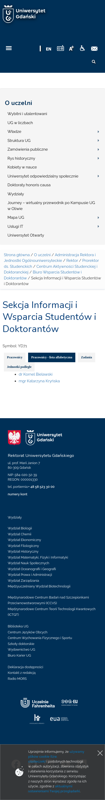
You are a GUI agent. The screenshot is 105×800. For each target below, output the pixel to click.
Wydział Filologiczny (23, 546)
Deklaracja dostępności (25, 667)
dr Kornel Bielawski (36, 374)
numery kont (17, 494)
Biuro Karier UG (19, 655)
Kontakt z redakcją (22, 673)
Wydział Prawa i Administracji (30, 575)
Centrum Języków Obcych (27, 632)
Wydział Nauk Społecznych (28, 563)
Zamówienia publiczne (27, 149)
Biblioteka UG (18, 626)
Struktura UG (18, 140)
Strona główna (17, 255)
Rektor (72, 260)
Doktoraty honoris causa (29, 185)
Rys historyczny (21, 158)
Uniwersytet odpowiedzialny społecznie (42, 176)
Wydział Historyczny (23, 551)
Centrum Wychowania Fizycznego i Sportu (40, 638)
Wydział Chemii (19, 534)
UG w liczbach (20, 122)
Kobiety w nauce (22, 167)
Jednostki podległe (19, 367)
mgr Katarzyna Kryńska (39, 381)
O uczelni (18, 103)
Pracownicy (14, 357)
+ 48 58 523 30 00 (41, 487)
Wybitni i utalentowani (27, 113)
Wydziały (15, 194)
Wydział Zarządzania (23, 581)
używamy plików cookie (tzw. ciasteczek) (56, 756)
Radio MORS (17, 679)
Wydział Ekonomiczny (24, 540)
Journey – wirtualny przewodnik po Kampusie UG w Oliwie (51, 205)
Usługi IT (15, 226)
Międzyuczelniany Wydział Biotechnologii (39, 586)
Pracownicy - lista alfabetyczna (51, 357)
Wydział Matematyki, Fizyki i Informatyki (38, 557)
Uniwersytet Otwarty (25, 235)
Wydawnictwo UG (21, 649)
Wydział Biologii (20, 528)
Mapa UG (15, 217)
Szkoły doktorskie (21, 644)
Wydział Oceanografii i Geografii (32, 569)
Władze (14, 131)
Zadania (86, 357)
